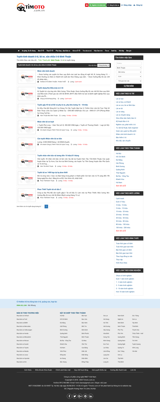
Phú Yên (120, 333)
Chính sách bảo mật (63, 370)
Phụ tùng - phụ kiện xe (63, 51)
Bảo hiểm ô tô (121, 137)
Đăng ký (138, 5)
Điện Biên (85, 358)
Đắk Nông (85, 355)
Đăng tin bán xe (113, 5)
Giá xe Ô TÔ (76, 51)
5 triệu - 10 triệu (122, 208)
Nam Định (121, 315)
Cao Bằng (85, 347)
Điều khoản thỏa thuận (43, 370)
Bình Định (85, 330)
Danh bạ (113, 51)
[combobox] (129, 67)
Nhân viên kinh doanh (46, 71)
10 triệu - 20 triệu (122, 211)
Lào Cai (105, 358)
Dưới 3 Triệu (120, 202)
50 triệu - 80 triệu (122, 221)
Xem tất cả (121, 186)
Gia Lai (105, 315)
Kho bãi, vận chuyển (123, 141)
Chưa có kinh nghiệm (124, 276)
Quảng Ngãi (121, 344)
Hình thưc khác (121, 263)
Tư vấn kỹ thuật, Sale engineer (127, 128)
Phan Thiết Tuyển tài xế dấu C (49, 189)
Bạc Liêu (84, 319)
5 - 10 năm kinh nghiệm (124, 289)
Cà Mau (84, 340)
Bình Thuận (85, 337)
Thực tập (119, 260)
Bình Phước (85, 333)
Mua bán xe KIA (21, 362)
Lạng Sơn (106, 355)
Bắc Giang (63, 362)
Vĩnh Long (135, 347)
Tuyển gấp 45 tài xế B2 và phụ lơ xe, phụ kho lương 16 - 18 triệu (62, 105)
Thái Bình (121, 362)
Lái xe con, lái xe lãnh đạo (125, 105)
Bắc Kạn (84, 315)
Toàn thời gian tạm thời (124, 247)
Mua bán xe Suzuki (22, 344)
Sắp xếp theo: (92, 65)
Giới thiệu (27, 370)
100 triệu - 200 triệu (123, 228)
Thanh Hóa (135, 330)
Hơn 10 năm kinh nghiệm (125, 292)
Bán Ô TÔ (41, 51)
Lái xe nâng (120, 112)
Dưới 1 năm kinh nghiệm (125, 279)
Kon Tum (106, 344)
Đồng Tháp (85, 362)
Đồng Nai (63, 355)
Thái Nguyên (120, 173)
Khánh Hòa (120, 179)
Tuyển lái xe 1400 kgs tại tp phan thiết (52, 172)
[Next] (49, 206)
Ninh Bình (121, 323)
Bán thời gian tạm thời (124, 253)
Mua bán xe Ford (22, 319)
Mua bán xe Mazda (22, 351)
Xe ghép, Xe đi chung (29, 51)
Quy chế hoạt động (81, 370)
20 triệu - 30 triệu (122, 215)
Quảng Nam (121, 340)
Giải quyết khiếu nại (99, 370)
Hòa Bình (106, 333)
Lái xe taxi (119, 99)
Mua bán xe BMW (22, 323)
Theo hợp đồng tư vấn (124, 256)
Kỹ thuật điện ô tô (122, 121)
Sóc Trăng (121, 351)
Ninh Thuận (121, 326)
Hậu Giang (106, 330)
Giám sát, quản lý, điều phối (126, 131)
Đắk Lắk (84, 351)
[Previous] (43, 206)
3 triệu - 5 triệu (121, 205)
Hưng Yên (106, 337)
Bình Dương (120, 166)
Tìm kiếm (129, 86)
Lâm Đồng (106, 351)
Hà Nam (119, 183)
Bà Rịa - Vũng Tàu (122, 176)
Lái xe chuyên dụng (123, 115)
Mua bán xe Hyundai (23, 358)
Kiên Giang (106, 340)
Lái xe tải (119, 108)
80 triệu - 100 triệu (122, 224)
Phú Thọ (120, 330)
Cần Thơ (84, 344)
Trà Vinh (134, 340)
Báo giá (128, 51)
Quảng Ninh (120, 170)
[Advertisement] (80, 31)
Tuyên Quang (136, 344)
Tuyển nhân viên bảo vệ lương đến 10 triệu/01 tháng (58, 156)
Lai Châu (106, 347)
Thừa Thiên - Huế (137, 333)
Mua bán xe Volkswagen (24, 330)
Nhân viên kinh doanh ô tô (125, 134)
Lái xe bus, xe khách (123, 102)
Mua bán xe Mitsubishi (24, 337)
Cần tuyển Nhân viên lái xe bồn (49, 139)
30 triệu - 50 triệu (122, 218)
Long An (105, 362)
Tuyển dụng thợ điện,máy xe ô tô (50, 88)
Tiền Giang (135, 337)
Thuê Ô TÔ (49, 51)
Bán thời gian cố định (124, 250)
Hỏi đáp (121, 51)
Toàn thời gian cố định (124, 243)
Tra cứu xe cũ (87, 51)
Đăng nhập (126, 5)
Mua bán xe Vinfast (23, 315)
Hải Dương (106, 326)
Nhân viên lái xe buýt (45, 122)
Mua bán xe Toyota (22, 347)
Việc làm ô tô (98, 51)
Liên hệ (133, 370)
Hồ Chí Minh (120, 157)
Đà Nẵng (119, 160)
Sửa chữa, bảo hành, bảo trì (126, 118)
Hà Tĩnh (105, 323)
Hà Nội (118, 154)
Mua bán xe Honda (22, 333)
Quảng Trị (121, 347)
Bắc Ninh (84, 323)
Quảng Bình (121, 337)
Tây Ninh (120, 358)
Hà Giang (106, 319)
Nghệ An (120, 319)
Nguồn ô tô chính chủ (97, 5)
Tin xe (107, 51)
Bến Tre (84, 326)
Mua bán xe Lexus (22, 355)
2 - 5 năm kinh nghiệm (124, 285)
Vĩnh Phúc (63, 351)
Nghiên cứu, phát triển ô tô (126, 125)
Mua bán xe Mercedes (24, 326)
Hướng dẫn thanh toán (118, 370)
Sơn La (120, 355)
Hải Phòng (120, 163)
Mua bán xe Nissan (23, 340)
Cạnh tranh (120, 199)
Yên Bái (134, 351)
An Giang (63, 358)
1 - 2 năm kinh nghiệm (124, 282)
